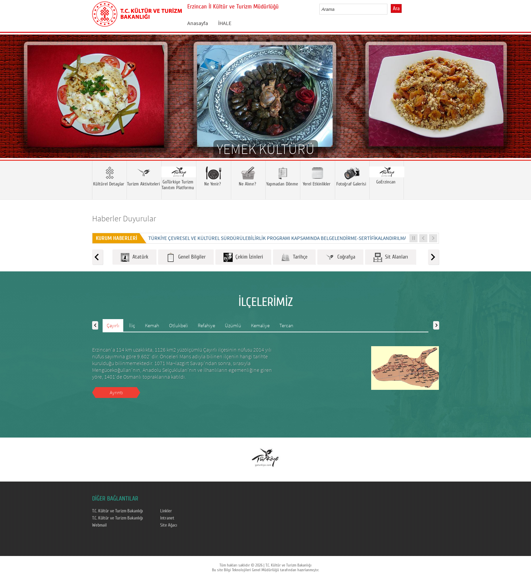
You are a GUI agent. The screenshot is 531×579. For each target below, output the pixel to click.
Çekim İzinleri (243, 257)
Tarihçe (294, 257)
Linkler (166, 511)
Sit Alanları (390, 257)
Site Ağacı (168, 525)
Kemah (152, 325)
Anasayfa (197, 23)
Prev (11, 106)
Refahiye (206, 325)
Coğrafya (340, 257)
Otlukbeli (178, 325)
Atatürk (134, 257)
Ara (396, 8)
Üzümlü (233, 325)
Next (519, 106)
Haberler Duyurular (124, 218)
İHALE (224, 23)
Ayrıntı (116, 392)
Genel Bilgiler (186, 257)
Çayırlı (113, 325)
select (389, 9)
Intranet (167, 518)
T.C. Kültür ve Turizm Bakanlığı (117, 511)
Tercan (286, 325)
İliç (132, 325)
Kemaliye (260, 325)
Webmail (99, 525)
